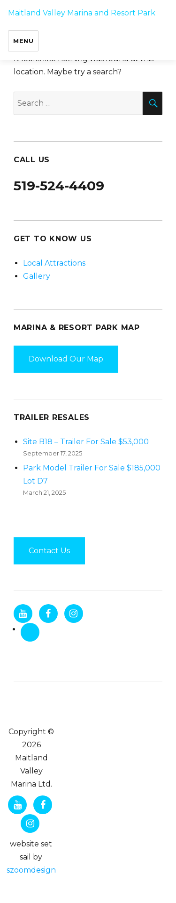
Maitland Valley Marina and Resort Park (81, 12)
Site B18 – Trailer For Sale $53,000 (86, 441)
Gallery (36, 276)
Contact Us (49, 550)
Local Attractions (54, 263)
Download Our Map (66, 358)
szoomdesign (31, 870)
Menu (23, 40)
